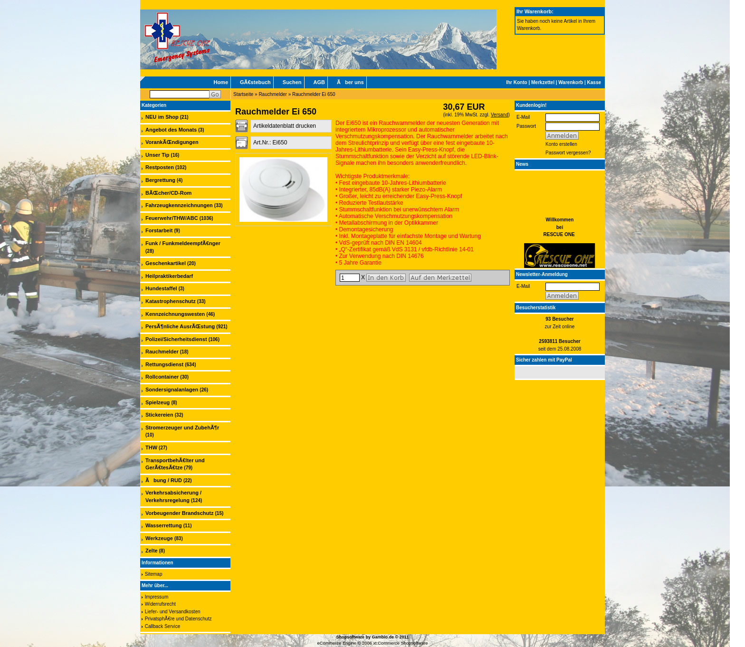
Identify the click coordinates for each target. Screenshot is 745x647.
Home (220, 82)
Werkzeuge (159, 538)
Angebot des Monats (171, 130)
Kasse (594, 82)
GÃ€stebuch (255, 82)
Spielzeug (157, 402)
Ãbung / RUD (163, 480)
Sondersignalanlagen (171, 389)
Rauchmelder (272, 94)
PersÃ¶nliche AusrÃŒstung (180, 326)
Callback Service (162, 626)
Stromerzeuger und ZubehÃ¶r (182, 427)
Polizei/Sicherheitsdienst (176, 339)
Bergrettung (160, 180)
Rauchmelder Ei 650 (313, 94)
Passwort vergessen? (568, 152)
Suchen (292, 82)
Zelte (151, 550)
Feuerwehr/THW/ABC (171, 218)
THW (151, 447)
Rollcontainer (162, 377)
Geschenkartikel (165, 263)
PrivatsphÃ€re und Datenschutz (178, 618)
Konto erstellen (561, 144)
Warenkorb (570, 82)
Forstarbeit (158, 230)
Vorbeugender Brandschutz (179, 513)
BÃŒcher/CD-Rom (168, 193)
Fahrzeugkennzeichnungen (179, 205)
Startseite (243, 94)
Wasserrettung (163, 525)
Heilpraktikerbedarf (169, 276)
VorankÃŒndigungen (172, 142)
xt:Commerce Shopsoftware (400, 643)
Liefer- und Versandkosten (173, 611)
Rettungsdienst (164, 364)
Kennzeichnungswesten (175, 314)
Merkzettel (542, 82)
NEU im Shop (162, 117)
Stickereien (159, 415)
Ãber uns (350, 82)
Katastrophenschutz (170, 301)
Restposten (159, 167)
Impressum (156, 596)
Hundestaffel (161, 288)
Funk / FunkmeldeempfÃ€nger (182, 243)
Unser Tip (157, 155)
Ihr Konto (516, 82)
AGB (319, 82)
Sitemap (153, 574)
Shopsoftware (350, 637)
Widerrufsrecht (160, 604)
